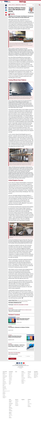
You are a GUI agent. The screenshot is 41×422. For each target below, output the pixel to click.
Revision (24, 301)
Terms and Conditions (16, 405)
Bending (4, 374)
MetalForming (36, 372)
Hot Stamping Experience (11, 403)
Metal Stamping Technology (10, 407)
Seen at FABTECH (10, 417)
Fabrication (16, 304)
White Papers (30, 377)
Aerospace (10, 372)
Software (26, 304)
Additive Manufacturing (5, 373)
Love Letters (23, 377)
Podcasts (29, 374)
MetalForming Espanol (36, 377)
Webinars (29, 376)
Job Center (16, 401)
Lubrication (4, 382)
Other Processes (4, 386)
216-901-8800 (21, 366)
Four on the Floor (10, 415)
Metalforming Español (23, 381)
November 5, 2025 (18, 322)
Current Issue (23, 372)
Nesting (20, 301)
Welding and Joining (4, 397)
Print (28, 400)
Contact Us (16, 400)
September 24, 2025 (11, 339)
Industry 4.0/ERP (10, 405)
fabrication (18, 4)
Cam (20, 300)
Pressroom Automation (4, 387)
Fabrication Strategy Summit (10, 401)
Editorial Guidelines (29, 406)
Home (9, 4)
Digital (29, 401)
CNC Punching (5, 375)
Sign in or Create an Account (26, 309)
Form (18, 301)
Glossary (23, 379)
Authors (23, 376)
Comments (11, 15)
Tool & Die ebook (29, 373)
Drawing (13, 301)
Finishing (4, 379)
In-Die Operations (4, 381)
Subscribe (16, 403)
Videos (29, 375)
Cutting (4, 378)
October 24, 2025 (10, 330)
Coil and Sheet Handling (5, 377)
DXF (16, 301)
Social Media (29, 403)
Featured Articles (23, 375)
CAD (18, 300)
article (13, 4)
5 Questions (23, 378)
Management (21, 304)
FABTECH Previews (10, 414)
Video (28, 402)
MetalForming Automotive (36, 375)
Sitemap (16, 402)
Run (27, 301)
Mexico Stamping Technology (10, 410)
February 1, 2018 (11, 13)
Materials (4, 384)
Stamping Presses (4, 393)
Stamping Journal (23, 383)
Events (29, 404)
